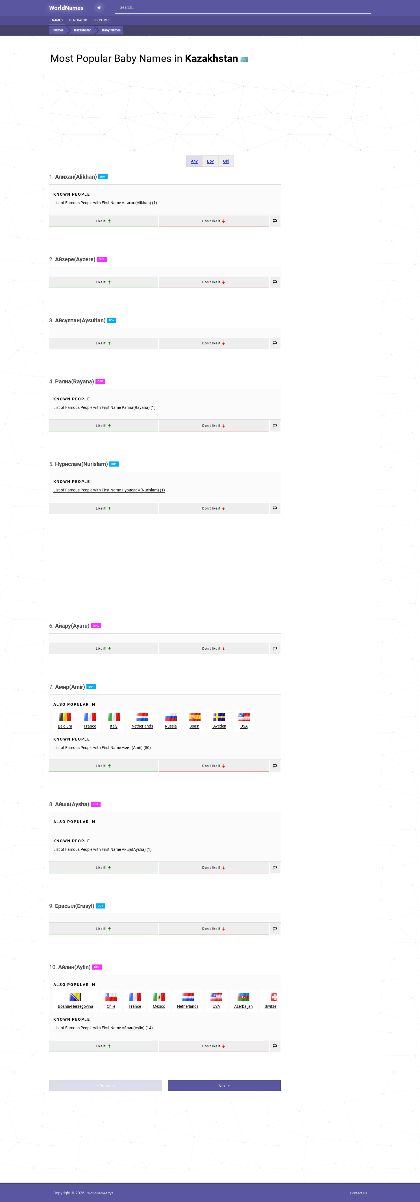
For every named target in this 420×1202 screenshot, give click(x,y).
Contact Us (358, 1193)
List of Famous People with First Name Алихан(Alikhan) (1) (105, 202)
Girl (226, 161)
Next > (224, 1086)
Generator (78, 20)
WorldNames (66, 8)
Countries (101, 20)
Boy (210, 161)
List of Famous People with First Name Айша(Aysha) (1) (102, 849)
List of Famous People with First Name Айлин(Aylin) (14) (103, 1028)
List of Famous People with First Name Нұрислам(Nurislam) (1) (109, 490)
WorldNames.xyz (100, 1193)
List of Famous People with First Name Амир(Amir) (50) (102, 747)
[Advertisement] (210, 115)
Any (194, 161)
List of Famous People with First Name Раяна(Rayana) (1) (104, 407)
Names (57, 20)
